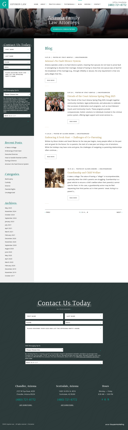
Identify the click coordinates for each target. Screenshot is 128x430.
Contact (97, 4)
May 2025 (8, 208)
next (119, 212)
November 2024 (10, 211)
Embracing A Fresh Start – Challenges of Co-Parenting (73, 137)
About (43, 4)
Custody (8, 182)
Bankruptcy (9, 179)
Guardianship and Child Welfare (84, 173)
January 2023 (9, 221)
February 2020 (10, 266)
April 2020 (8, 259)
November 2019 (10, 272)
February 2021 (10, 235)
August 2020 (9, 249)
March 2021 (9, 232)
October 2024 (10, 215)
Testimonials (69, 4)
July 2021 (8, 225)
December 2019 (10, 269)
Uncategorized (81, 57)
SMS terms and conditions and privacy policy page (16, 110)
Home (36, 4)
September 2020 (10, 245)
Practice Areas (55, 4)
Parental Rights (10, 189)
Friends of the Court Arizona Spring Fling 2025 (91, 96)
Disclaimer (31, 424)
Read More (50, 80)
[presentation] (19, 123)
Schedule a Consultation (64, 29)
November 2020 (10, 242)
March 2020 (9, 262)
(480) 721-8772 (117, 5)
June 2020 (8, 252)
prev (48, 212)
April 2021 (8, 228)
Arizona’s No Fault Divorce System (63, 61)
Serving (87, 4)
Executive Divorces (11, 154)
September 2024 (10, 218)
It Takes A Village (10, 147)
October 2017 (10, 276)
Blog (80, 4)
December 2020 (10, 238)
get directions (26, 405)
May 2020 (8, 255)
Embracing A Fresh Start (13, 151)
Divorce (7, 186)
